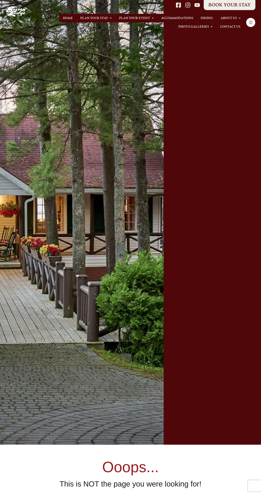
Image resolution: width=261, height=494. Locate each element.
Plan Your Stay (96, 18)
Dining (207, 18)
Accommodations (177, 18)
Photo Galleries (195, 26)
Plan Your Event (136, 18)
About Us (230, 18)
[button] (96, 18)
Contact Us (230, 26)
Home (68, 18)
